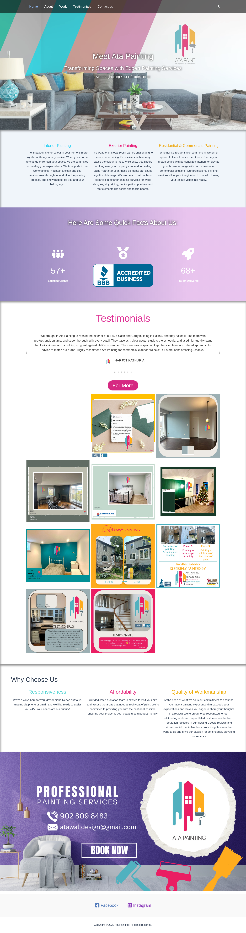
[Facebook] (106, 905)
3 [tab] (121, 372)
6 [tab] (131, 372)
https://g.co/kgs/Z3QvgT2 (58, 425)
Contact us (105, 6)
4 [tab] (124, 372)
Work (63, 6)
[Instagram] (139, 905)
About (48, 6)
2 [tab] (118, 372)
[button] (218, 6)
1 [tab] (115, 372)
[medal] (123, 261)
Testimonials (82, 6)
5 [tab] (127, 372)
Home (33, 6)
